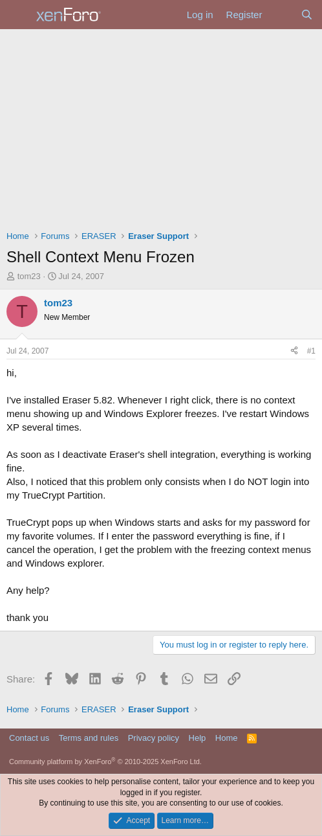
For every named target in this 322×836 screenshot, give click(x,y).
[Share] (294, 351)
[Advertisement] (161, 126)
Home (226, 738)
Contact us (29, 738)
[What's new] (281, 15)
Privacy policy (153, 738)
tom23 (29, 276)
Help (197, 738)
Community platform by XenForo (105, 761)
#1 (311, 351)
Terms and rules (88, 738)
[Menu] (18, 15)
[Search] (306, 15)
